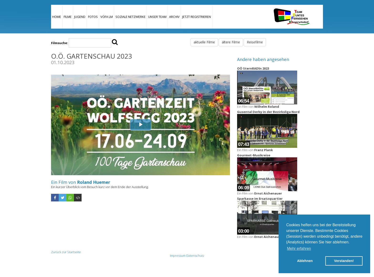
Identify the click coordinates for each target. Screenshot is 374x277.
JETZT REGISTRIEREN (196, 17)
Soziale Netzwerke (130, 17)
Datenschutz (195, 255)
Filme (68, 17)
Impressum (178, 255)
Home (56, 17)
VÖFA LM (106, 17)
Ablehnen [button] (305, 261)
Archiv (174, 17)
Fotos (93, 17)
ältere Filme (231, 42)
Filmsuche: (59, 43)
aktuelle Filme (204, 42)
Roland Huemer (93, 182)
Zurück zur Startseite (66, 252)
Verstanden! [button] (344, 261)
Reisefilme (255, 42)
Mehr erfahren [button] (299, 248)
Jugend (79, 17)
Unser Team (157, 17)
